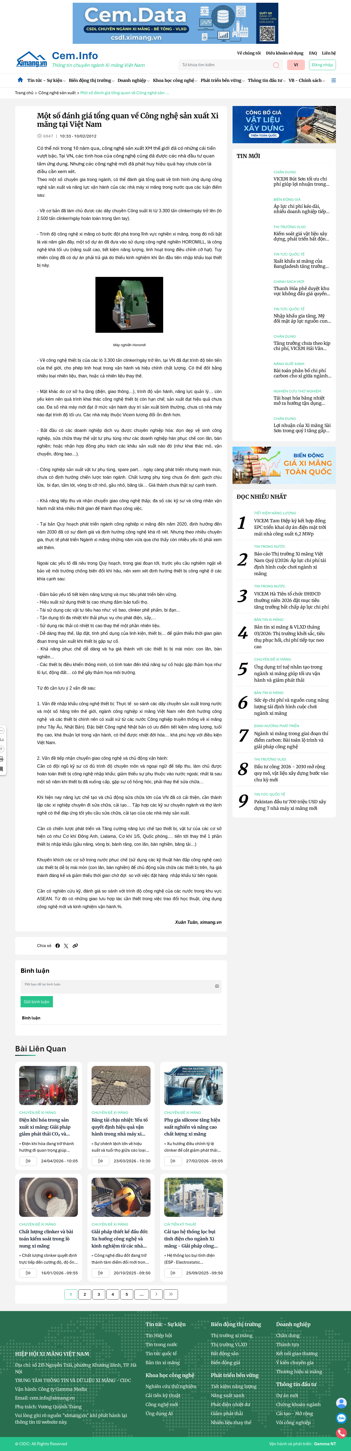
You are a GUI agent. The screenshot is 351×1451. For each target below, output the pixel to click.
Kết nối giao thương (297, 1353)
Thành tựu (287, 1344)
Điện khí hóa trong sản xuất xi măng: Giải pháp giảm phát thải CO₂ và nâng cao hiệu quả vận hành (44, 1134)
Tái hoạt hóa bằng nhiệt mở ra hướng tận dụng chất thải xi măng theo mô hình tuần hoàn (302, 406)
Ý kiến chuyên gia (295, 1362)
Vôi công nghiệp (293, 1422)
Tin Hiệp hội (159, 1335)
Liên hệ (329, 53)
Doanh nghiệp (133, 80)
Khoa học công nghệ (175, 80)
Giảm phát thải (227, 1413)
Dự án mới (287, 1395)
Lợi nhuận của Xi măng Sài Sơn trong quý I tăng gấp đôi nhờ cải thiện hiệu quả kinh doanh (302, 433)
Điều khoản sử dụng (285, 53)
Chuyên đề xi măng (37, 1112)
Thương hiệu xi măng (299, 1371)
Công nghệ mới (162, 1404)
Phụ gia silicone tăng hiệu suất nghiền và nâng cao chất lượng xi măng (192, 1127)
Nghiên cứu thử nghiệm (297, 391)
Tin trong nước (161, 1344)
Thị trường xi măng (232, 1335)
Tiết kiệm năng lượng (234, 1386)
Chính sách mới (289, 281)
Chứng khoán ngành (298, 1404)
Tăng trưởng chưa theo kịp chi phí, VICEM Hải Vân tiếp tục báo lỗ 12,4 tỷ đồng (302, 348)
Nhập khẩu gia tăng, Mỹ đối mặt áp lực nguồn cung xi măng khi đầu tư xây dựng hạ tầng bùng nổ (302, 323)
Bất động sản (225, 1353)
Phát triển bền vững (223, 80)
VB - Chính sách (307, 80)
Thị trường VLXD (290, 227)
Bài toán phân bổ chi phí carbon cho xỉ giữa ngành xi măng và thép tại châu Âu (301, 378)
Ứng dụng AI (159, 1413)
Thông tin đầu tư (266, 80)
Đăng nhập (322, 65)
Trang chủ (24, 93)
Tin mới (248, 156)
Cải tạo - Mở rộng (294, 1413)
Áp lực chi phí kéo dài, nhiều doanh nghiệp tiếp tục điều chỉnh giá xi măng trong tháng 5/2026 (302, 214)
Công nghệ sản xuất (57, 93)
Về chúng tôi (249, 53)
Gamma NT (325, 1444)
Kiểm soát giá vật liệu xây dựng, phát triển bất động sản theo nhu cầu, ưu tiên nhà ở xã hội (301, 241)
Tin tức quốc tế (289, 254)
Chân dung (285, 172)
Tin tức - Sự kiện (46, 80)
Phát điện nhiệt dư (230, 1404)
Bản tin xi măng (163, 1362)
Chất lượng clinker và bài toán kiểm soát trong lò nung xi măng (46, 1238)
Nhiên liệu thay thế (231, 1422)
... (142, 1294)
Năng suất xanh (289, 364)
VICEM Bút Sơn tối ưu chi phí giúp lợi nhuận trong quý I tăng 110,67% (300, 184)
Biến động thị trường (91, 80)
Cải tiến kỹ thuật (180, 1224)
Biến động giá (287, 199)
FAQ (313, 53)
